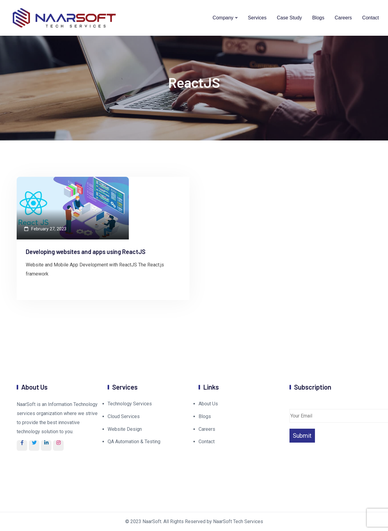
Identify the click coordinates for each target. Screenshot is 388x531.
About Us (208, 404)
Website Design (125, 429)
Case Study (289, 17)
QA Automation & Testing (134, 441)
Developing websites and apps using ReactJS (86, 251)
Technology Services (130, 404)
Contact (370, 17)
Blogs (318, 17)
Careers (343, 17)
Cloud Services (124, 416)
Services (257, 17)
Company (222, 17)
